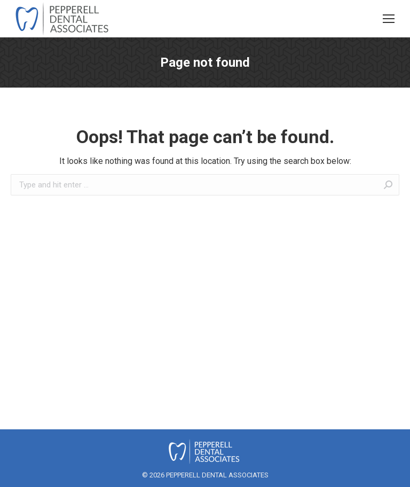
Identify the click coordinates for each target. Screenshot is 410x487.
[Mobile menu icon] (388, 18)
